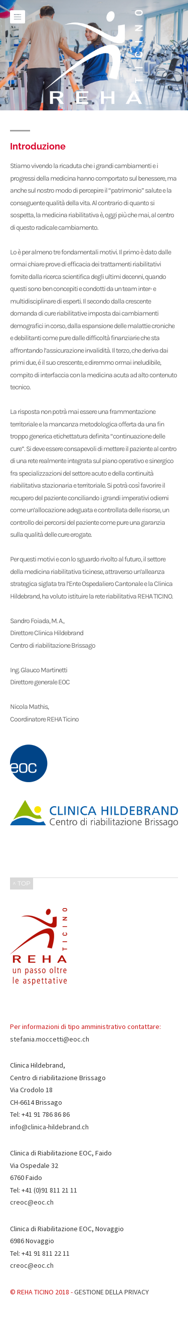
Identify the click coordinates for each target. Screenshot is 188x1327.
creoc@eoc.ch (32, 1202)
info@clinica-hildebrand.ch (49, 1126)
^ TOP (22, 883)
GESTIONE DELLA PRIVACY (111, 1291)
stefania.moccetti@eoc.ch (49, 1039)
